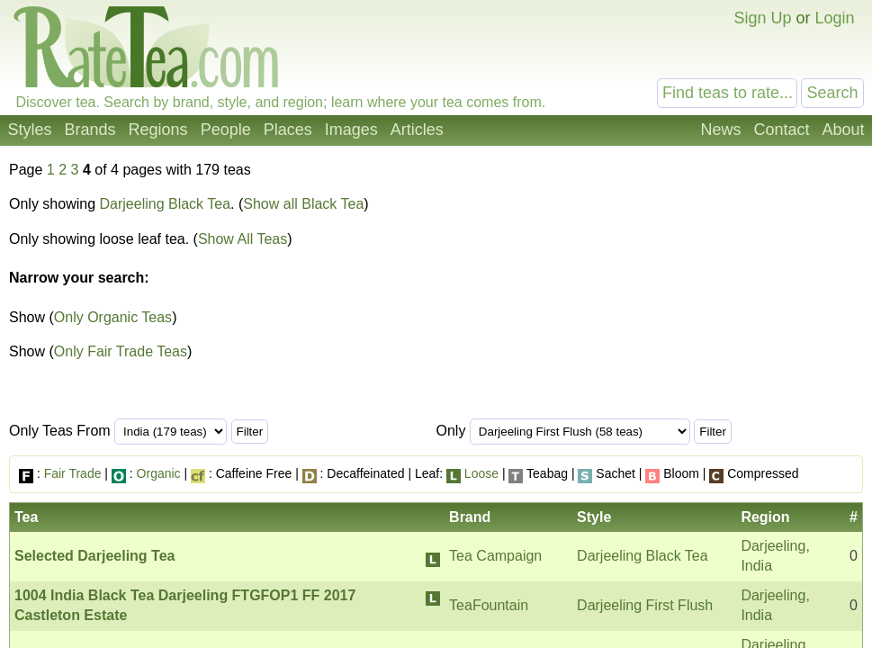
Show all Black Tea (303, 204)
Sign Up (762, 18)
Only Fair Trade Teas (120, 351)
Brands (90, 130)
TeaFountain (488, 605)
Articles (417, 130)
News (720, 130)
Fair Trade (73, 473)
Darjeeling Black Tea (165, 204)
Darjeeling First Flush (645, 605)
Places (288, 130)
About (843, 130)
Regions (158, 130)
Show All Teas (242, 239)
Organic (159, 473)
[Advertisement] (713, 295)
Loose (481, 473)
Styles (30, 130)
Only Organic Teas (113, 317)
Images (351, 130)
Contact (781, 130)
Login (834, 18)
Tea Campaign (495, 555)
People (226, 130)
